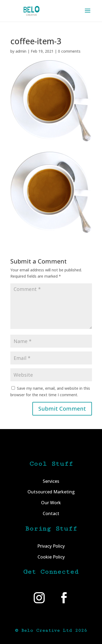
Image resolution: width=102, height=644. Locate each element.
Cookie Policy (51, 557)
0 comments (69, 51)
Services (51, 481)
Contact (51, 513)
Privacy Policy (51, 546)
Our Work (51, 503)
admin (21, 51)
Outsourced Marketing (51, 492)
